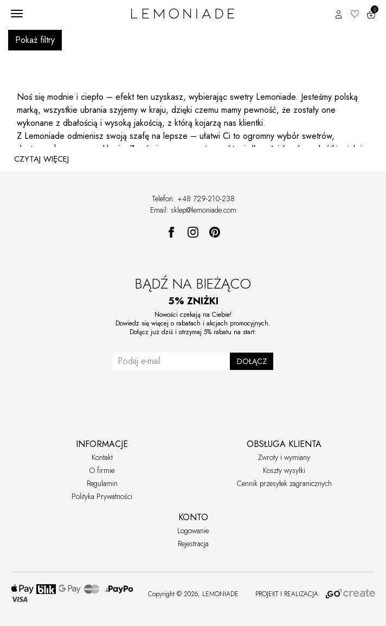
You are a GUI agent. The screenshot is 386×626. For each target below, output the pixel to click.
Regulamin (102, 483)
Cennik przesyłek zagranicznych (284, 483)
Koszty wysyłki (284, 470)
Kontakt (102, 457)
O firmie (101, 470)
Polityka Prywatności (102, 496)
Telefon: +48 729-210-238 (193, 198)
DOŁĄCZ (252, 361)
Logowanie (193, 530)
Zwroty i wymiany (284, 457)
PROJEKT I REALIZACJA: (315, 594)
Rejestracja (193, 543)
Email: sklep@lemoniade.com (193, 210)
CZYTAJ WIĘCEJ (41, 159)
